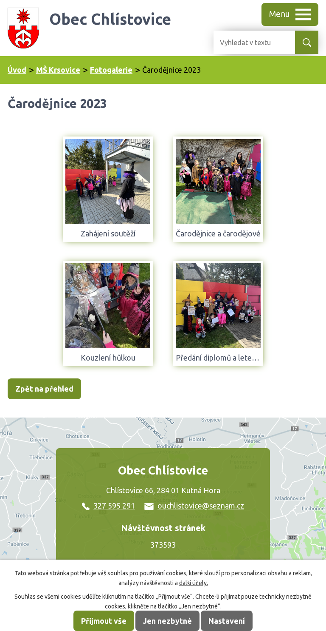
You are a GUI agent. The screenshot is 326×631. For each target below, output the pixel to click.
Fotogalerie (111, 69)
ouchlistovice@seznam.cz (194, 505)
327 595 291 (108, 505)
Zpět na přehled (44, 388)
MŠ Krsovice (58, 69)
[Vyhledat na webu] (247, 42)
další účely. (193, 583)
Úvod (17, 69)
